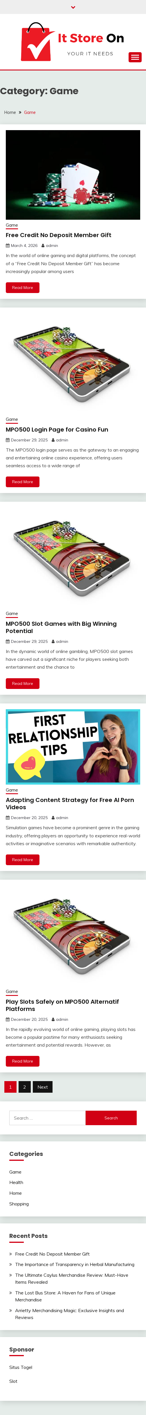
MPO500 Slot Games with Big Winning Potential (61, 627)
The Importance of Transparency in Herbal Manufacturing (74, 1264)
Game (12, 225)
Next (42, 1087)
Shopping (19, 1204)
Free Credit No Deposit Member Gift (58, 235)
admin (52, 245)
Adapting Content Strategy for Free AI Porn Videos (70, 803)
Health (16, 1182)
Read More (22, 287)
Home (15, 1193)
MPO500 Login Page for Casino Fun (57, 429)
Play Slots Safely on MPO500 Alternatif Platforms (62, 1005)
